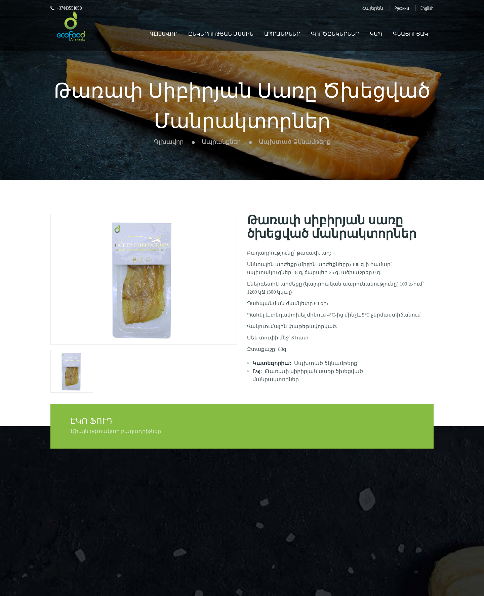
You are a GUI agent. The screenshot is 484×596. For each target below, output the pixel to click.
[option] (143, 279)
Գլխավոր (169, 141)
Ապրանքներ (221, 141)
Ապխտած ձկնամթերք (294, 141)
